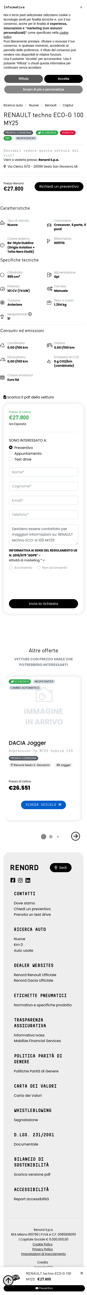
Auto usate (23, 950)
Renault (51, 105)
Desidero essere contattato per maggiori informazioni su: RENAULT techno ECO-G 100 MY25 (43, 534)
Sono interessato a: (28, 440)
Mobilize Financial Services (37, 1040)
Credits (42, 1262)
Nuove (34, 105)
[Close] (81, 1273)
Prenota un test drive (32, 914)
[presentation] (43, 583)
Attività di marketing (27, 560)
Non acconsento (54, 568)
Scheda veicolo (43, 804)
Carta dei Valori (28, 1095)
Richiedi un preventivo (59, 186)
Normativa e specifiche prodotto (43, 1005)
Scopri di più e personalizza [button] (43, 89)
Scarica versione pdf (32, 1174)
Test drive (23, 459)
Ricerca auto (13, 105)
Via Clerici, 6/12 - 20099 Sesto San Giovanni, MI (41, 166)
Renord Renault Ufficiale (35, 974)
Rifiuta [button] (23, 78)
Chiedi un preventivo (32, 909)
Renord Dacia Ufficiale (33, 980)
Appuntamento (28, 453)
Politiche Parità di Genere (36, 1071)
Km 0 (18, 944)
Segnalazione (26, 1119)
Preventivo (23, 447)
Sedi (61, 867)
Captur (68, 105)
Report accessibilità (31, 1199)
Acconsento (23, 568)
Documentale (26, 1144)
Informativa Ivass (29, 1035)
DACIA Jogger (27, 743)
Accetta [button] (63, 78)
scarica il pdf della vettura (29, 397)
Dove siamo (24, 903)
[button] (31, 314)
